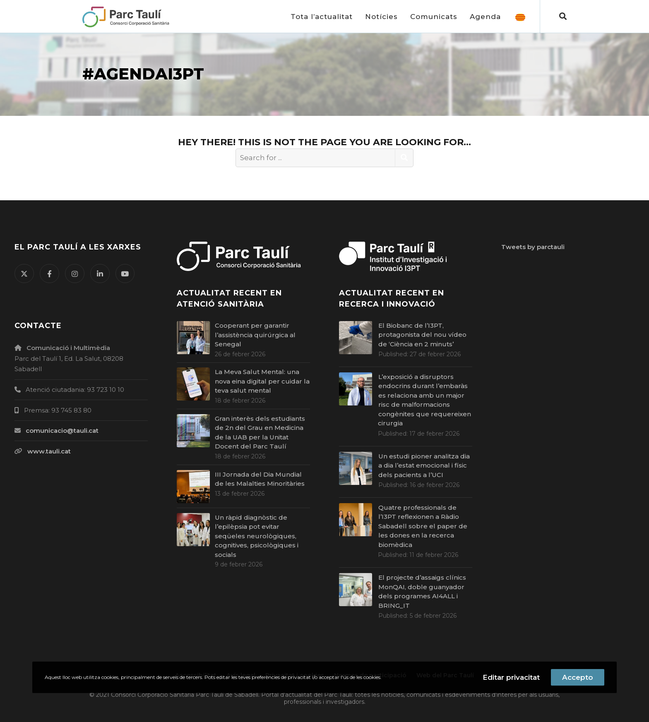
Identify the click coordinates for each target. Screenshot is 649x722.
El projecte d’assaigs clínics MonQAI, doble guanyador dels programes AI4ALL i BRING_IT (422, 591)
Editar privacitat (511, 677)
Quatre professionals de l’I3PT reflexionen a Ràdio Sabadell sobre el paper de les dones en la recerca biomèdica (422, 526)
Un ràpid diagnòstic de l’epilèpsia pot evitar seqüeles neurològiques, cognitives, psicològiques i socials (256, 536)
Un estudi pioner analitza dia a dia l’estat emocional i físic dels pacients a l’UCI (424, 465)
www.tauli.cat (49, 451)
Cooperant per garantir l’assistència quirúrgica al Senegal (255, 334)
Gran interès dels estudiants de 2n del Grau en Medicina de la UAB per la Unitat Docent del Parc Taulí (260, 433)
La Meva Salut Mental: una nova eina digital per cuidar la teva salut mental (262, 381)
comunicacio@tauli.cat (62, 430)
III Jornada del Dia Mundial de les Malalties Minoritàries (262, 479)
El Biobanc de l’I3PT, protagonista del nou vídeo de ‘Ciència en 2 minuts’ (422, 334)
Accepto (577, 677)
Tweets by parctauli (533, 247)
